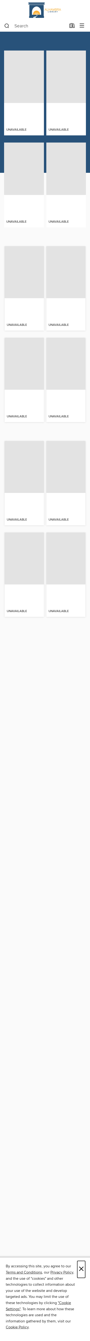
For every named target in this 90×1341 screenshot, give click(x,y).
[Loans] (72, 26)
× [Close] (81, 1269)
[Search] (7, 26)
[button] (16, 142)
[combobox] (35, 26)
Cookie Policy (17, 1327)
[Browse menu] (82, 26)
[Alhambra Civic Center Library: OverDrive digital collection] (45, 10)
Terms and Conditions (24, 1272)
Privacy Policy (61, 1272)
